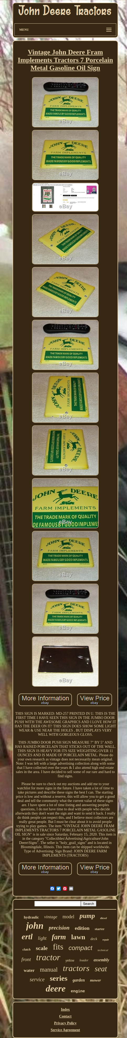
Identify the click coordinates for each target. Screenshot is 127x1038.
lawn (78, 937)
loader (84, 960)
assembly (101, 960)
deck (94, 939)
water (29, 970)
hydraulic (31, 917)
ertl (27, 936)
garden (79, 980)
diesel (103, 918)
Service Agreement (65, 1030)
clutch (27, 949)
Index (65, 1009)
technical (103, 950)
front (26, 959)
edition (82, 928)
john (35, 926)
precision (59, 928)
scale (41, 948)
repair (105, 939)
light (42, 938)
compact (80, 947)
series (58, 978)
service (37, 979)
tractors (76, 968)
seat (101, 968)
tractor (48, 957)
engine (78, 991)
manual (49, 969)
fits (58, 946)
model (68, 916)
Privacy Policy (65, 1023)
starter (100, 929)
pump (87, 915)
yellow (70, 960)
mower (95, 980)
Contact (65, 1016)
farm (59, 937)
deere (56, 988)
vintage (50, 916)
